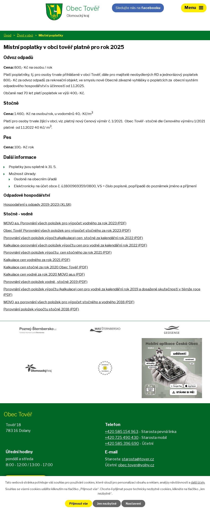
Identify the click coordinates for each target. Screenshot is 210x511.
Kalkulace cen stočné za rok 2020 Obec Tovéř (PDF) (45, 267)
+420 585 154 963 (121, 431)
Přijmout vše (78, 503)
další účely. (198, 482)
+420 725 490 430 (121, 437)
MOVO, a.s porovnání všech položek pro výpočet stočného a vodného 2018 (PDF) (68, 302)
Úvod (7, 35)
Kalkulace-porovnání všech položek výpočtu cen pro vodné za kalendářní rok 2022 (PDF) (75, 245)
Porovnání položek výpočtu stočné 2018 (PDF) (41, 309)
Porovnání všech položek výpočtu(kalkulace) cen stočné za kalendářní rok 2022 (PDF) (73, 238)
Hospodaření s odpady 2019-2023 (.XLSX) (37, 204)
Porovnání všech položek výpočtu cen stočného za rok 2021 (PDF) (57, 252)
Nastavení (133, 503)
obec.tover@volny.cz (136, 465)
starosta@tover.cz (138, 459)
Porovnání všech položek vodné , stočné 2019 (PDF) (45, 282)
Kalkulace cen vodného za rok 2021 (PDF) (36, 260)
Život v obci (25, 35)
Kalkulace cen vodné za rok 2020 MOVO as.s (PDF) (44, 274)
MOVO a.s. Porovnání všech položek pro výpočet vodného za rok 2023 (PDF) (64, 223)
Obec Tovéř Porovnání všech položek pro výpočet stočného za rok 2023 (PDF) (67, 230)
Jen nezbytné (106, 503)
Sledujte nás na (137, 8)
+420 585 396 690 (122, 443)
